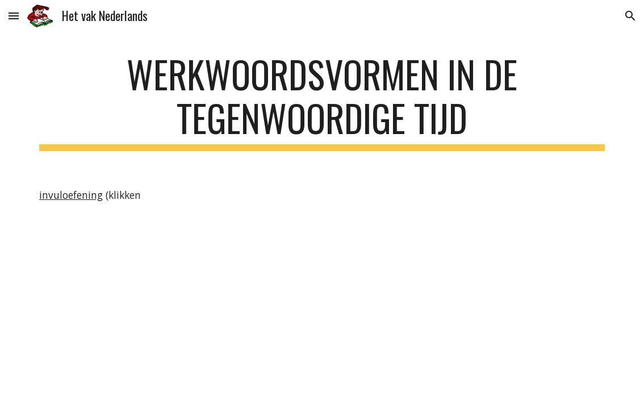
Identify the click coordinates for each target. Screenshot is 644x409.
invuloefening (71, 195)
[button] (13, 15)
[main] (322, 102)
